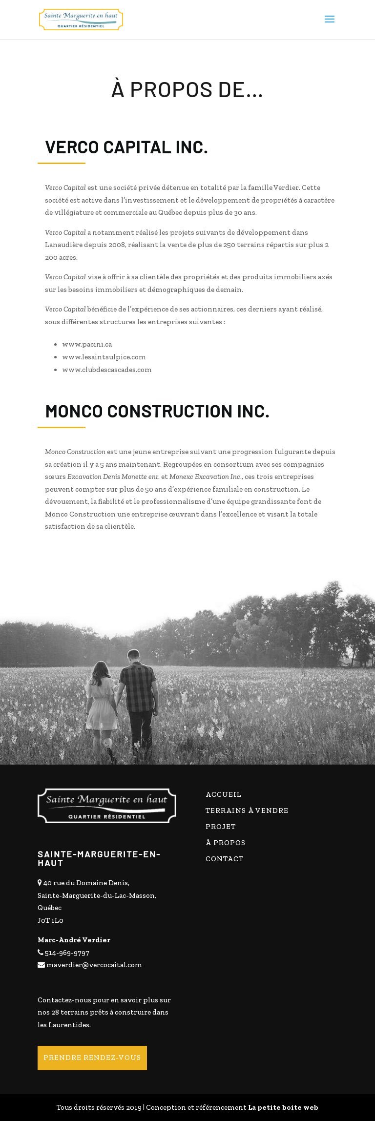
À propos (226, 842)
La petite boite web (283, 1107)
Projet (221, 826)
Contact (225, 858)
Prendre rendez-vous (92, 1057)
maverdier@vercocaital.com (90, 964)
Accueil (224, 794)
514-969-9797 (63, 952)
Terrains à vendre (247, 810)
